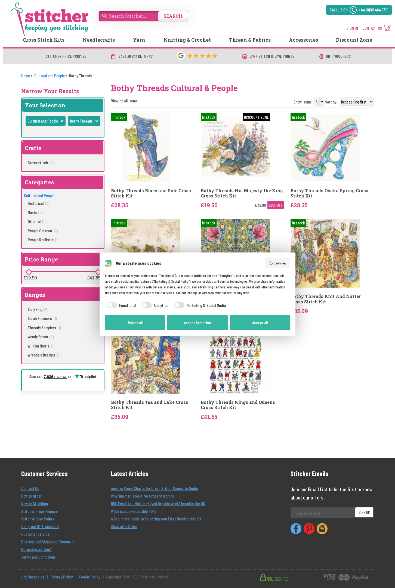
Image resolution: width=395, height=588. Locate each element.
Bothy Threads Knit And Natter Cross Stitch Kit (326, 299)
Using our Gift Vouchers (40, 526)
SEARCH (173, 16)
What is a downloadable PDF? (133, 511)
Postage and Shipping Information (48, 541)
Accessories (303, 39)
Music (35, 212)
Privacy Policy (62, 576)
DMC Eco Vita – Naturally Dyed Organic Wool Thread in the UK (158, 503)
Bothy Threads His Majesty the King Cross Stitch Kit (242, 193)
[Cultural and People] (49, 75)
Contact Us (30, 488)
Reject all (135, 322)
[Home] (25, 75)
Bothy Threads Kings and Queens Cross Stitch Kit (238, 405)
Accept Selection (197, 322)
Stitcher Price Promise (39, 511)
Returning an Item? (36, 549)
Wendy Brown (41, 336)
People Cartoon (43, 230)
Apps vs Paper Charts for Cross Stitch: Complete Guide (154, 488)
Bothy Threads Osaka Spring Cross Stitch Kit (329, 193)
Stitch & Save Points (37, 518)
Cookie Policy (89, 576)
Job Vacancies (32, 576)
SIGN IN (352, 28)
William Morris (41, 345)
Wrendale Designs (44, 354)
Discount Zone (354, 39)
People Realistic (43, 239)
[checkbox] (120, 305)
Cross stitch (41, 162)
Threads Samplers (44, 327)
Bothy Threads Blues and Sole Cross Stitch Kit (151, 193)
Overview (277, 263)
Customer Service (35, 534)
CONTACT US (372, 28)
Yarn (139, 39)
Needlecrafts (99, 39)
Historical (38, 203)
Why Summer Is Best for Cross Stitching (142, 495)
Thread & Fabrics (250, 39)
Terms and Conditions (38, 556)
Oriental (36, 221)
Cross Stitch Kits (43, 39)
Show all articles (124, 526)
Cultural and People (39, 195)
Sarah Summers (42, 318)
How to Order (31, 495)
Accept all (260, 322)
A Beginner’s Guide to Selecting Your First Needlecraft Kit (156, 518)
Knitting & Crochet (187, 39)
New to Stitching (34, 503)
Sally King (38, 309)
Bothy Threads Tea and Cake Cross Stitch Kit (149, 405)
